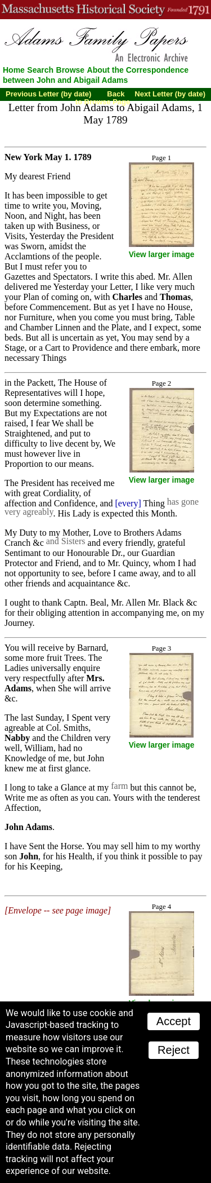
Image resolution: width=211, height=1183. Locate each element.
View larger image (162, 254)
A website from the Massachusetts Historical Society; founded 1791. (105, 9)
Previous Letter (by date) (48, 94)
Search (40, 69)
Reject (174, 1050)
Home (14, 69)
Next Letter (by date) (169, 94)
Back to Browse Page (103, 98)
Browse (70, 69)
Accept (173, 1021)
